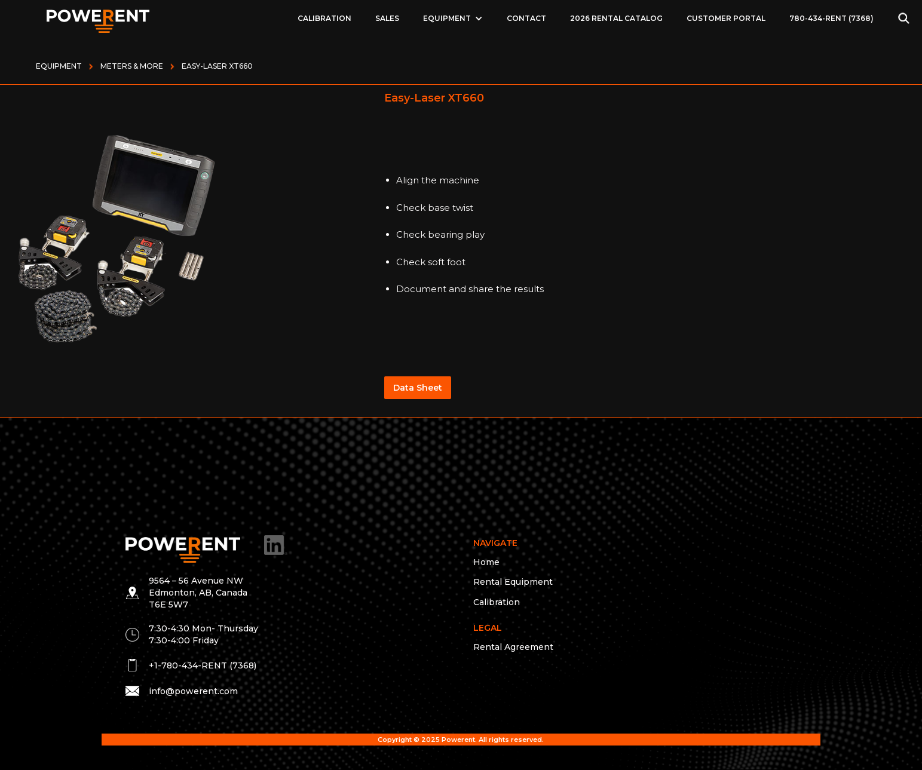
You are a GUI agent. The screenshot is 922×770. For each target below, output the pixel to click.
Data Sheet (417, 387)
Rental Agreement (513, 647)
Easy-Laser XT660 (217, 66)
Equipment (59, 66)
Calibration (324, 18)
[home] (97, 18)
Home (486, 562)
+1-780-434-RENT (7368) (202, 665)
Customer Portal (726, 18)
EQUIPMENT (447, 18)
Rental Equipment (513, 581)
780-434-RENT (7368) (831, 18)
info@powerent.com (193, 691)
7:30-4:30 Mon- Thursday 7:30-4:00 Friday (203, 634)
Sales (387, 18)
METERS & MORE (131, 66)
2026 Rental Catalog (616, 18)
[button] (453, 18)
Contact (526, 18)
